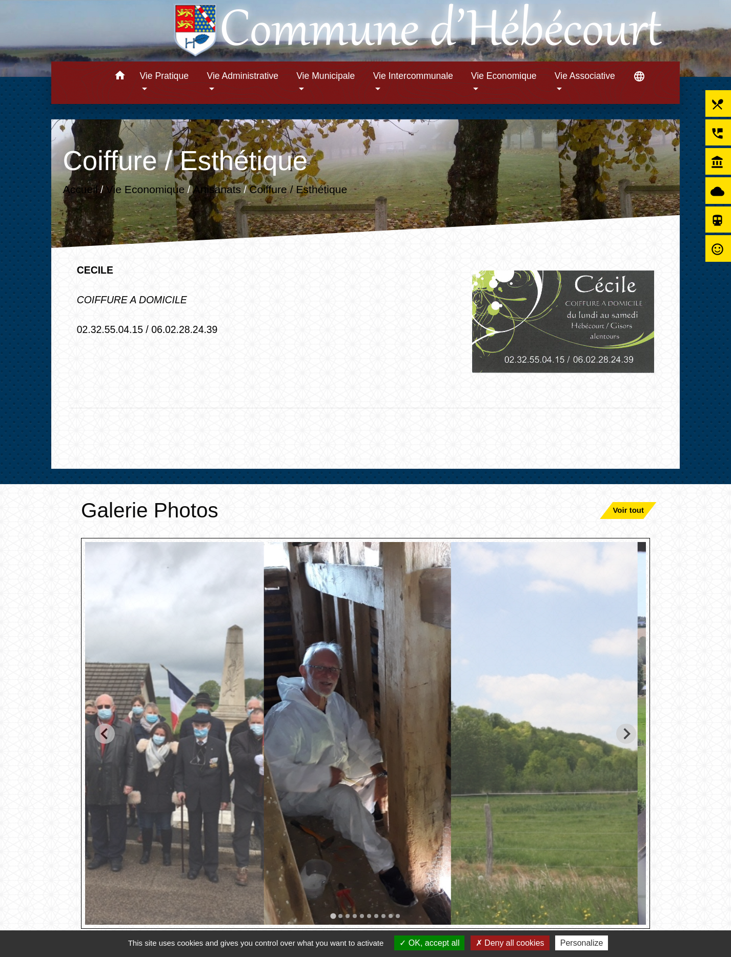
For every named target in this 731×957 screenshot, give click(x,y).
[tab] (333, 916)
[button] (120, 77)
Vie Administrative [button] (243, 76)
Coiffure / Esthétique (298, 189)
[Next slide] (626, 733)
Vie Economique (145, 189)
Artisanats (217, 189)
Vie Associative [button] (585, 76)
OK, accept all (429, 943)
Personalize (581, 943)
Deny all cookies (510, 943)
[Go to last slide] (105, 733)
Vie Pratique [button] (164, 76)
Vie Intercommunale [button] (413, 76)
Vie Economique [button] (504, 76)
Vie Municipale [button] (325, 76)
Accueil (80, 189)
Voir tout (628, 510)
